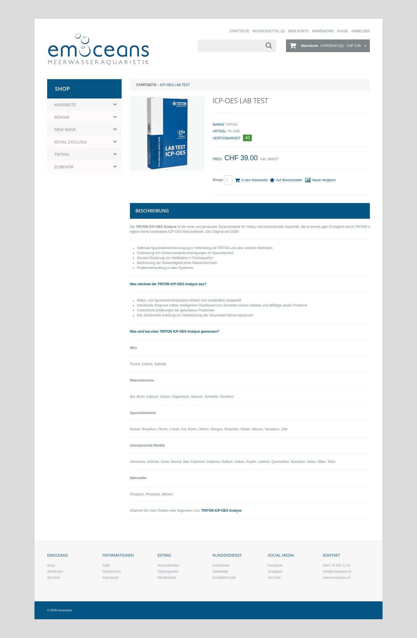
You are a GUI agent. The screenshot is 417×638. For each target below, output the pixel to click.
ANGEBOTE (65, 104)
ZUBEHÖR (64, 166)
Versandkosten (168, 565)
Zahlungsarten (168, 571)
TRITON (231, 125)
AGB (105, 565)
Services (53, 578)
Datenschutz (111, 571)
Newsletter (220, 571)
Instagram (275, 571)
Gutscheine (221, 565)
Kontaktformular (224, 578)
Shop (51, 565)
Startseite (146, 85)
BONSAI (62, 117)
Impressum (110, 578)
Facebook (275, 565)
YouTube (274, 578)
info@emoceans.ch (337, 571)
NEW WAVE (65, 129)
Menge (222, 180)
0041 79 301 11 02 (337, 565)
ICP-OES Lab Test (175, 85)
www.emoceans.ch (337, 578)
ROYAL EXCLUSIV (70, 142)
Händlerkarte (167, 578)
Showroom (55, 571)
